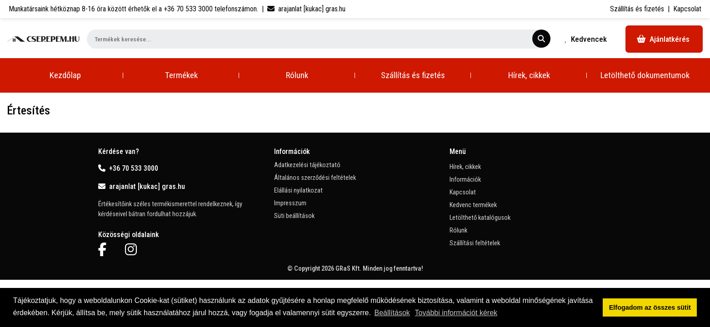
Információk (465, 179)
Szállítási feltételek (475, 243)
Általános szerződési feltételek (315, 178)
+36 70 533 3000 (128, 168)
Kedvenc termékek (473, 205)
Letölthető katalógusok (480, 218)
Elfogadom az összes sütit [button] (650, 307)
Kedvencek (586, 39)
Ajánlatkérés (663, 39)
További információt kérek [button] (456, 313)
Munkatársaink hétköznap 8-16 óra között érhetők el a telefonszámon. (133, 9)
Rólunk (297, 75)
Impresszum (290, 203)
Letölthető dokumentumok (645, 75)
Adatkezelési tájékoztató (307, 165)
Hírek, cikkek (529, 75)
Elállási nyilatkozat (298, 190)
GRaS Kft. (348, 268)
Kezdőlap (65, 75)
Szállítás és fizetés (637, 9)
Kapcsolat (687, 9)
